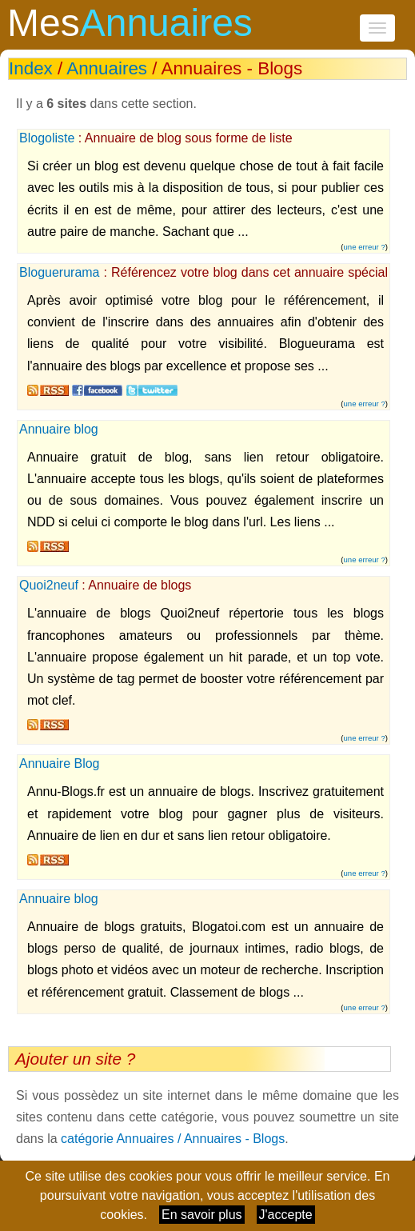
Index (31, 68)
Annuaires (106, 68)
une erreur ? (364, 246)
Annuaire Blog (59, 763)
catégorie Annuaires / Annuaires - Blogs (173, 1138)
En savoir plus (202, 1214)
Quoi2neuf (48, 585)
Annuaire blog (58, 429)
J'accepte (286, 1214)
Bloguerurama (59, 272)
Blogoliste (46, 138)
